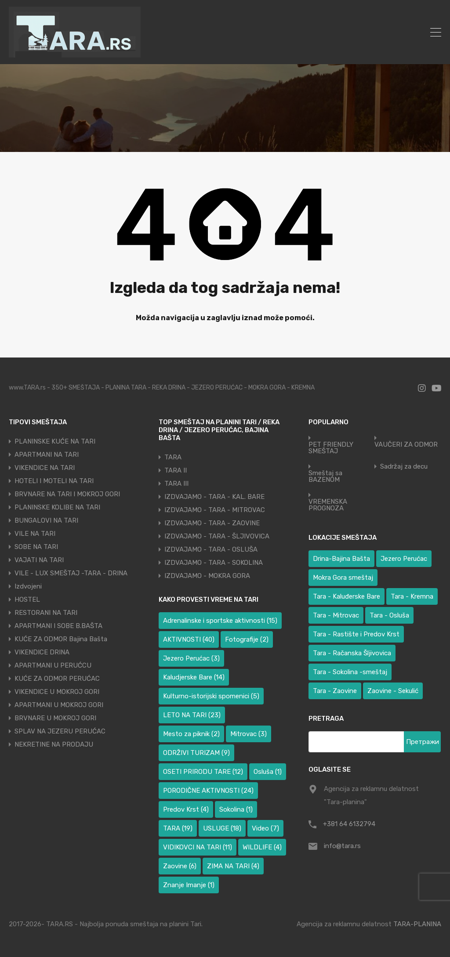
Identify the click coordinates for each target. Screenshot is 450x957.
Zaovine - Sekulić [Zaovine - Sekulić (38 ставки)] (392, 691)
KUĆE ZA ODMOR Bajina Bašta (61, 639)
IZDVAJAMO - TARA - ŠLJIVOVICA (216, 536)
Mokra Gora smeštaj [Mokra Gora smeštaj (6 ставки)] (343, 577)
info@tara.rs (342, 846)
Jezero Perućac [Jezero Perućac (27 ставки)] (404, 559)
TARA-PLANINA (417, 924)
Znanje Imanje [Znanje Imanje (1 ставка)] (188, 885)
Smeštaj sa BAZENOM (325, 476)
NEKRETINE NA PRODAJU (54, 744)
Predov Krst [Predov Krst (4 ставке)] (186, 809)
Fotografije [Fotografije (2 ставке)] (247, 639)
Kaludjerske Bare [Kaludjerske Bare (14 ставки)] (194, 677)
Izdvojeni (28, 586)
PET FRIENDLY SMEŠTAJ (330, 448)
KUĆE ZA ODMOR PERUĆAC (57, 679)
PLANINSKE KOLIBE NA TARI (57, 507)
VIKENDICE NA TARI (45, 468)
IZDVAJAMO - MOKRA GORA (207, 576)
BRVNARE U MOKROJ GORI (55, 718)
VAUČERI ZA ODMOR (406, 444)
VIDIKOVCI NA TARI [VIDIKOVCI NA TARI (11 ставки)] (197, 847)
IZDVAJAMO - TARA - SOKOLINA (213, 563)
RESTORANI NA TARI (46, 613)
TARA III (176, 484)
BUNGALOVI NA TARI (46, 520)
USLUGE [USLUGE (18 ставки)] (222, 828)
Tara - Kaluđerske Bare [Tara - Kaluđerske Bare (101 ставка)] (346, 596)
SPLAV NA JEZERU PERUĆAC (60, 731)
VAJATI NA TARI (39, 560)
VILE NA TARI (35, 534)
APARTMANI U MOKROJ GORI (59, 705)
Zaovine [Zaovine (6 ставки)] (179, 866)
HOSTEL (27, 599)
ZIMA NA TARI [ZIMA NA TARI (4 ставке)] (233, 866)
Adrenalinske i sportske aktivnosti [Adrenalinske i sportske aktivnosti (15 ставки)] (220, 621)
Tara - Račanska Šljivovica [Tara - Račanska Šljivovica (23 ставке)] (352, 653)
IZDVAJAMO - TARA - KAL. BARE (214, 497)
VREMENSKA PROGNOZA (327, 505)
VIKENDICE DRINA (42, 652)
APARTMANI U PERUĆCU (53, 665)
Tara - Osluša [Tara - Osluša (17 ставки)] (389, 615)
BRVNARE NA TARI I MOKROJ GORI (67, 494)
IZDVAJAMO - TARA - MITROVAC (214, 510)
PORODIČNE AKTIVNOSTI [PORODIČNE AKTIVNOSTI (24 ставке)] (208, 790)
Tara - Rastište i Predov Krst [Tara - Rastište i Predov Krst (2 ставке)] (356, 634)
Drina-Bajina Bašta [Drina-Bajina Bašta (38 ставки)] (341, 559)
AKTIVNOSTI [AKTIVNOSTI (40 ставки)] (188, 639)
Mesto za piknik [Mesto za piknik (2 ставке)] (191, 734)
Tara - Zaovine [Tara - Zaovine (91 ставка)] (335, 691)
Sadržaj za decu (404, 466)
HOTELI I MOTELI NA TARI (54, 481)
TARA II (175, 470)
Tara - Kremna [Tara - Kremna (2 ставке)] (412, 596)
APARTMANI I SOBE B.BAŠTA (58, 626)
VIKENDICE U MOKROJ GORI (57, 692)
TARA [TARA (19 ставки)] (177, 828)
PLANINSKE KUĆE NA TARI (55, 441)
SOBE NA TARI (36, 547)
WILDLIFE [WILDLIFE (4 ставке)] (262, 847)
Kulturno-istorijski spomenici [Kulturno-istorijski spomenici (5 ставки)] (211, 696)
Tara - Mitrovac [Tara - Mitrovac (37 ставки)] (336, 615)
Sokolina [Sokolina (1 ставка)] (236, 809)
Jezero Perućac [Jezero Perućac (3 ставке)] (191, 658)
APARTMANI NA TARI (47, 455)
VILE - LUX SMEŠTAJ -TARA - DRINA (71, 573)
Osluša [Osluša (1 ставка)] (268, 772)
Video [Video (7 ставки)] (265, 828)
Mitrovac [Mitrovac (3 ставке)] (248, 734)
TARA (172, 457)
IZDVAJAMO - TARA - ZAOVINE (212, 523)
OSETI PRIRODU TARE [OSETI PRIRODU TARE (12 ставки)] (203, 772)
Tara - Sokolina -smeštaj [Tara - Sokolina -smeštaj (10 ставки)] (350, 672)
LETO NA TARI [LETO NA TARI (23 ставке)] (192, 715)
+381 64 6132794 (349, 824)
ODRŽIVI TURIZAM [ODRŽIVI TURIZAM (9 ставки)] (196, 753)
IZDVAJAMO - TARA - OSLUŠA (211, 549)
